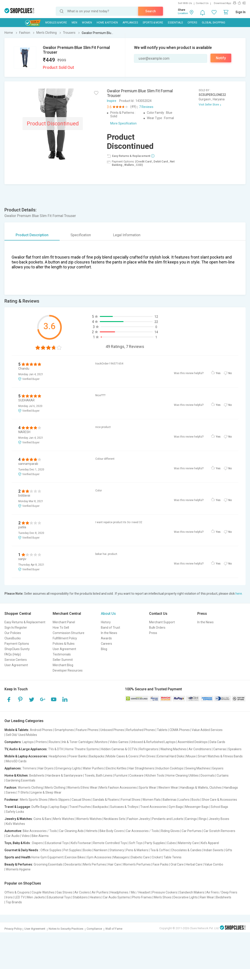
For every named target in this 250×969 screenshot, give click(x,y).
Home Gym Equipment (47, 857)
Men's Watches (63, 819)
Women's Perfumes (137, 864)
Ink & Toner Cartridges (77, 742)
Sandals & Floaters (106, 799)
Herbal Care (194, 864)
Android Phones (41, 730)
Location (183, 13)
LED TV (20, 897)
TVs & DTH (55, 749)
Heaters (95, 897)
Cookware (136, 775)
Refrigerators (148, 749)
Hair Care (114, 864)
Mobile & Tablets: (16, 730)
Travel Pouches (80, 807)
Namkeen (100, 850)
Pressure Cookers (164, 892)
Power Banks (78, 756)
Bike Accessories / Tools (40, 831)
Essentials (175, 22)
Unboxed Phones (112, 730)
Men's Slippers (60, 799)
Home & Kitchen (107, 22)
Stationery (116, 850)
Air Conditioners (200, 749)
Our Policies (12, 633)
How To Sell (61, 627)
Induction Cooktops (169, 768)
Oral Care (177, 864)
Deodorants (73, 864)
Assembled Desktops (193, 742)
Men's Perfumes (94, 864)
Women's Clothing (30, 787)
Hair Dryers (46, 768)
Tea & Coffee (159, 850)
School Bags (219, 807)
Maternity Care (188, 843)
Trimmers (29, 768)
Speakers (235, 749)
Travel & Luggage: (17, 807)
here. (239, 593)
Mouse (191, 756)
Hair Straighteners (141, 768)
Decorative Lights (185, 897)
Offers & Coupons (17, 892)
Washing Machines (173, 749)
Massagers (121, 857)
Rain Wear (207, 897)
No (230, 373)
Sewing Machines (197, 768)
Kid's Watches (15, 824)
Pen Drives (147, 756)
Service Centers (15, 659)
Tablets (162, 730)
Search (150, 11)
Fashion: (10, 787)
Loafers (184, 799)
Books (87, 850)
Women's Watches (89, 819)
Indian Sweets (213, 850)
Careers (106, 643)
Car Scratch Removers (219, 831)
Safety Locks (15, 811)
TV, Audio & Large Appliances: (26, 749)
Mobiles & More (56, 22)
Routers (54, 742)
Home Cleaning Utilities (182, 775)
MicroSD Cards (16, 761)
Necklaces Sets (114, 819)
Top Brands (14, 902)
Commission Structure (68, 633)
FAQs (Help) (12, 654)
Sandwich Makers (191, 892)
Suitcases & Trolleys (124, 807)
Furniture (121, 775)
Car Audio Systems (116, 897)
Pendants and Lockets (167, 819)
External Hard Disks (170, 756)
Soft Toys (136, 843)
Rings (203, 819)
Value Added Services (207, 730)
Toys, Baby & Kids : (17, 843)
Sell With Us (185, 3)
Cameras (219, 749)
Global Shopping (213, 22)
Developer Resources (68, 670)
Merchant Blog (63, 665)
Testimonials (62, 654)
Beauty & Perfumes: (18, 864)
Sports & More (153, 22)
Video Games (119, 742)
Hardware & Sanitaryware (64, 775)
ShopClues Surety (17, 649)
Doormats (208, 775)
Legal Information (126, 235)
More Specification (123, 123)
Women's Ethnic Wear (82, 787)
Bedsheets (36, 775)
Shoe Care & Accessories (219, 799)
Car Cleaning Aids (71, 831)
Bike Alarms (40, 836)
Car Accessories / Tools (142, 831)
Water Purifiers (93, 768)
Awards (106, 638)
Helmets (92, 831)
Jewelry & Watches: (18, 819)
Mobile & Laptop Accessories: (26, 756)
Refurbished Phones (140, 730)
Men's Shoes (162, 897)
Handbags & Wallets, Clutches (201, 787)
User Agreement (16, 665)
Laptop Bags (58, 807)
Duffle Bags (39, 807)
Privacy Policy (13, 928)
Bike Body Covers (112, 831)
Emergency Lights (68, 768)
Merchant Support (162, 622)
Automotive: (13, 831)
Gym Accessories (99, 857)
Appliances (130, 22)
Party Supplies (155, 843)
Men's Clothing (55, 787)
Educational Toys (57, 843)
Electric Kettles (116, 768)
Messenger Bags (197, 807)
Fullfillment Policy (65, 638)
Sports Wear (147, 787)
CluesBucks (12, 638)
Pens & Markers (137, 850)
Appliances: (13, 768)
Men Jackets (36, 897)
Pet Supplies (72, 850)
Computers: (13, 742)
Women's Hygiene (18, 869)
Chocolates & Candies (186, 850)
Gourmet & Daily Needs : (22, 850)
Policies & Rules (64, 643)
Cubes (171, 843)
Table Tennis (172, 857)
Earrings (191, 819)
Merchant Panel (64, 622)
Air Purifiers (100, 892)
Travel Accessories (153, 807)
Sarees (11, 792)
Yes (218, 373)
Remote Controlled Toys (110, 843)
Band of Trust (110, 627)
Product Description (32, 235)
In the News (109, 633)
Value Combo (213, 864)
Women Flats (151, 799)
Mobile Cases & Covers (122, 756)
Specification (81, 235)
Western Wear (168, 787)
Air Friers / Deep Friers (221, 892)
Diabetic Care (140, 857)
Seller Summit (63, 659)
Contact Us (202, 3)
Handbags (231, 787)
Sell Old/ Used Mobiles (21, 735)
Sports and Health (17, 857)
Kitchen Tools (155, 775)
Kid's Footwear (81, 843)
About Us (108, 613)
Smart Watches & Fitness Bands (220, 756)
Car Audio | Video (18, 836)
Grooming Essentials (48, 864)
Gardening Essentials (20, 780)
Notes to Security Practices (66, 928)
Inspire (111, 101)
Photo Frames (142, 897)
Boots (196, 799)
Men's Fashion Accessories (118, 787)
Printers (41, 742)
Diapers (37, 843)
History (106, 622)
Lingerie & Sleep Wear (46, 792)
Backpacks (96, 756)
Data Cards (217, 742)
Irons (9, 897)
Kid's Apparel (210, 843)
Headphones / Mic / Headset (130, 892)
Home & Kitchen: (16, 775)
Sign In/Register (15, 627)
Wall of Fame (113, 928)
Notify (221, 58)
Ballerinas (170, 799)
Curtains (223, 775)
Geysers (217, 768)
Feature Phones (87, 730)
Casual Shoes (81, 799)
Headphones (58, 756)
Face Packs (161, 864)
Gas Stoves (64, 892)
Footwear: (11, 799)
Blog (104, 649)
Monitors (101, 742)
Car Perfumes (192, 831)
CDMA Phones (179, 730)
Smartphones (64, 730)
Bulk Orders (157, 627)
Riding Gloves (170, 831)
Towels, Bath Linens (98, 775)
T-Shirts (23, 792)
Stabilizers (80, 897)
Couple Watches (43, 892)
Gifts (228, 850)
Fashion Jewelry (138, 819)
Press (153, 633)
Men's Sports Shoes (34, 799)
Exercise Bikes (75, 857)
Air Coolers (82, 892)
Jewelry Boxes (219, 819)
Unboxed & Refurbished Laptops (153, 742)
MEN (74, 22)
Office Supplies (50, 850)
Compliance (94, 928)
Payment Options (16, 643)
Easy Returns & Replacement (24, 622)
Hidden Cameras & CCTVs (119, 749)
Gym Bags (176, 807)
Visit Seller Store (209, 104)
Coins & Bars (42, 819)
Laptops (28, 742)
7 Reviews (146, 107)
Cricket (157, 857)
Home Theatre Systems (82, 749)
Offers (192, 22)
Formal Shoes (130, 799)
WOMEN (87, 22)
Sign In (240, 12)
